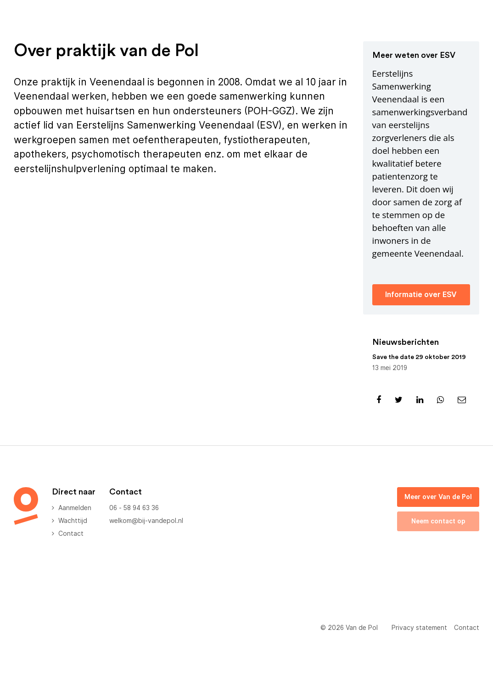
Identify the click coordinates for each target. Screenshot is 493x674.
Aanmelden (74, 507)
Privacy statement (419, 627)
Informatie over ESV (421, 294)
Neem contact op (438, 521)
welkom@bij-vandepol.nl (146, 520)
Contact (71, 533)
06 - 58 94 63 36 (134, 507)
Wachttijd (72, 520)
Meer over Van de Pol (438, 496)
